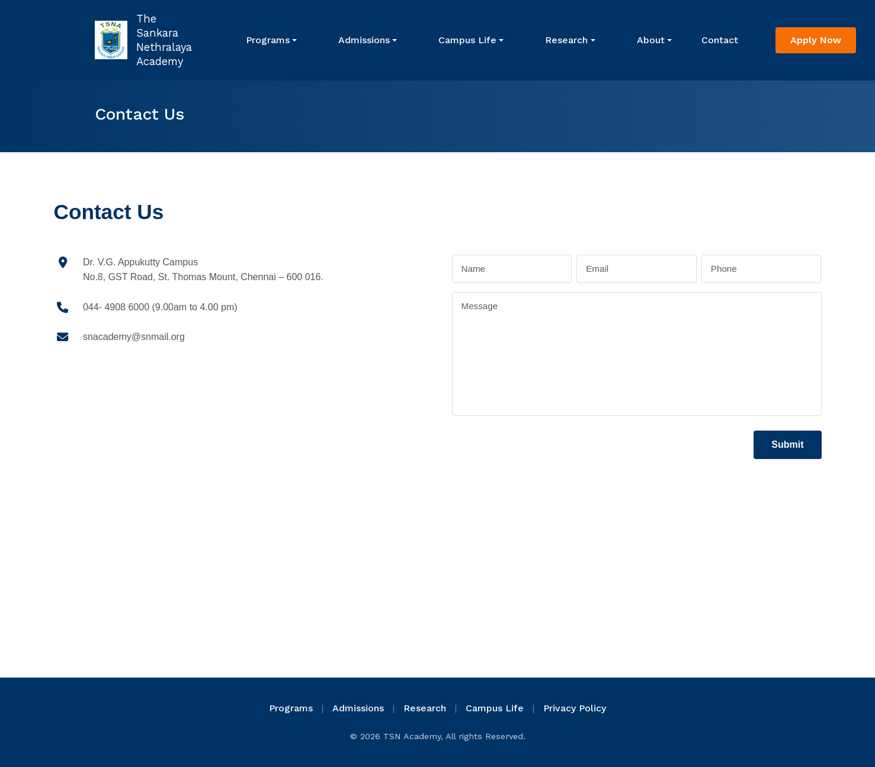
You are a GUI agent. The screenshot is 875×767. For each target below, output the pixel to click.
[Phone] (761, 269)
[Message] (637, 353)
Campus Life (495, 708)
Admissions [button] (364, 40)
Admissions (358, 708)
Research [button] (566, 40)
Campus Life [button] (467, 40)
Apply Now (815, 40)
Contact (719, 40)
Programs (268, 40)
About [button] (651, 40)
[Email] (636, 269)
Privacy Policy (574, 708)
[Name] (512, 269)
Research (424, 708)
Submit (787, 444)
